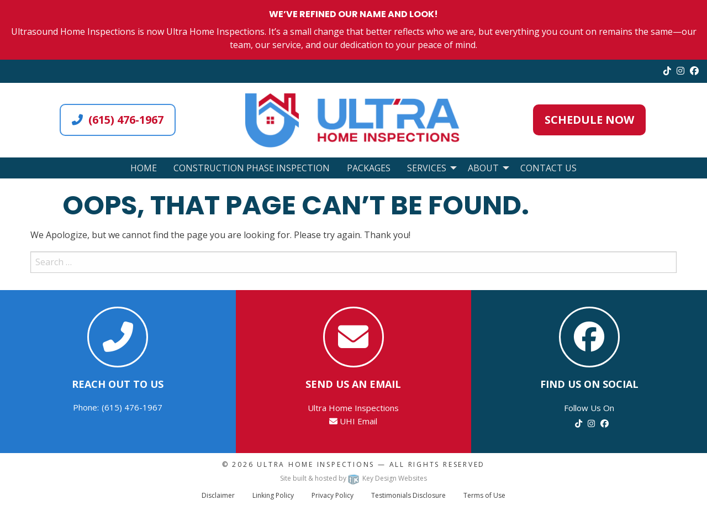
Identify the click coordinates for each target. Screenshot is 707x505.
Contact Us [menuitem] (548, 168)
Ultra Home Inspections (315, 464)
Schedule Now (589, 119)
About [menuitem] (483, 168)
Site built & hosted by (353, 478)
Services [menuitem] (426, 168)
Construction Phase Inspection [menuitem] (251, 168)
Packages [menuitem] (369, 168)
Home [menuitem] (143, 168)
